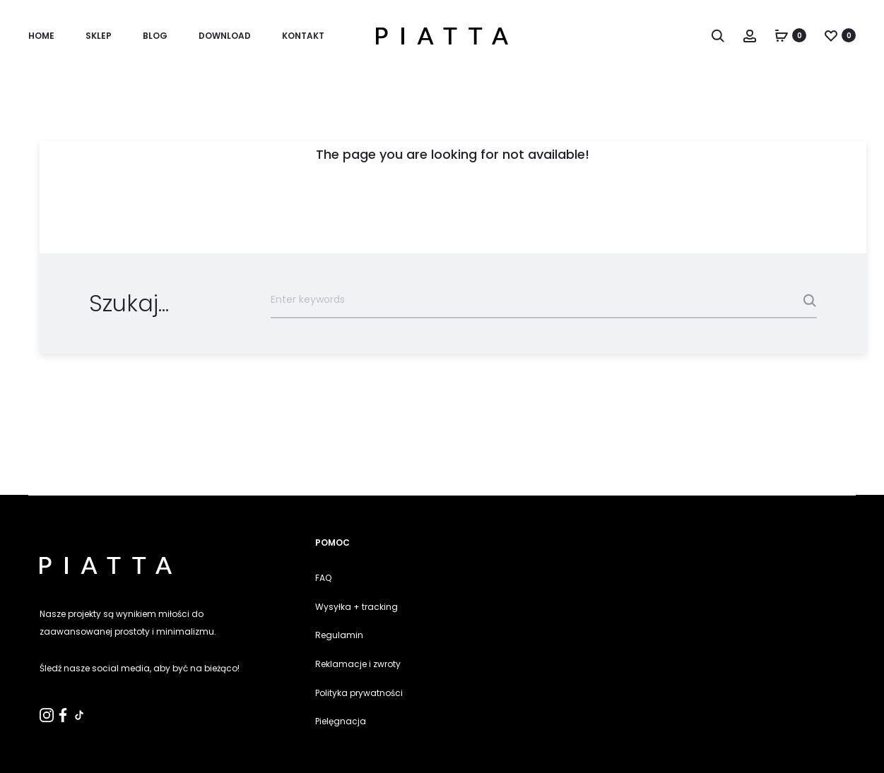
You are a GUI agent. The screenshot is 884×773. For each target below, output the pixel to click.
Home (41, 36)
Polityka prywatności (359, 693)
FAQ (323, 578)
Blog (155, 36)
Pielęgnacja (340, 721)
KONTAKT (303, 36)
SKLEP (99, 36)
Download (225, 36)
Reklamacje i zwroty (358, 664)
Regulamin (339, 635)
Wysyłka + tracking (356, 607)
